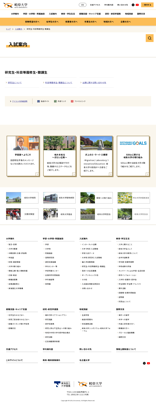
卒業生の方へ (90, 21)
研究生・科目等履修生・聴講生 (93, 266)
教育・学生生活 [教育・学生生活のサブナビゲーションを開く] (68, 13)
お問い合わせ (87, 288)
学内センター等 (51, 266)
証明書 (121, 297)
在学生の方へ (52, 21)
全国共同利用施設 (52, 275)
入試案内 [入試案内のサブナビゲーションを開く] (53, 13)
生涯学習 (85, 315)
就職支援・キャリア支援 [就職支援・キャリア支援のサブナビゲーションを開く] (90, 13)
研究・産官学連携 (50, 309)
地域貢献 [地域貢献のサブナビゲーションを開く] (129, 13)
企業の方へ (126, 21)
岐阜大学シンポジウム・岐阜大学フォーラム (96, 329)
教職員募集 (13, 279)
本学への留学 (124, 319)
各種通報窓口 (14, 284)
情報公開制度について (126, 349)
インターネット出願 (89, 244)
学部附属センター (52, 271)
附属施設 (48, 253)
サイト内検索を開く (150, 38)
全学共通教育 (124, 257)
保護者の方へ (71, 21)
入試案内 (18, 29)
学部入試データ (88, 253)
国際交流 (120, 309)
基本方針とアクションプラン (56, 315)
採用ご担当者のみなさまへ (19, 319)
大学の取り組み (15, 266)
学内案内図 (108, 5)
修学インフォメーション (127, 275)
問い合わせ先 (122, 5)
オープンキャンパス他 (90, 275)
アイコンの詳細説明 (19, 101)
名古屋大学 (84, 360)
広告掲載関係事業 (52, 341)
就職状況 (12, 328)
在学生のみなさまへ (16, 315)
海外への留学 (124, 315)
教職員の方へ (124, 328)
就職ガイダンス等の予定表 (19, 324)
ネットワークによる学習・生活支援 (132, 271)
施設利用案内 (87, 319)
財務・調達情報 (14, 262)
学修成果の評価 (125, 266)
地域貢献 (83, 309)
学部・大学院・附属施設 (53, 238)
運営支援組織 (50, 262)
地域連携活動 (87, 324)
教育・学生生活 (123, 238)
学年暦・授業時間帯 (126, 262)
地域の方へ (109, 21)
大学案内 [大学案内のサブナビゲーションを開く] (15, 13)
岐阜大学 (15, 5)
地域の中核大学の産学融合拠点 (57, 332)
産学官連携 (49, 324)
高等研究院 (49, 257)
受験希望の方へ (32, 21)
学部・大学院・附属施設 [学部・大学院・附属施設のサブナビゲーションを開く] (34, 13)
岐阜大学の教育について (128, 253)
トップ (8, 29)
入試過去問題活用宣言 (91, 284)
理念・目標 (13, 244)
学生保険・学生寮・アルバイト (130, 284)
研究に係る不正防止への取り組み (58, 328)
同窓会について (125, 301)
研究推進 (48, 319)
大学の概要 (13, 249)
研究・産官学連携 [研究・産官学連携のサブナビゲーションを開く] (113, 13)
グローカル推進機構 (126, 332)
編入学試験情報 (88, 262)
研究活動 (48, 337)
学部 (47, 244)
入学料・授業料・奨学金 (128, 279)
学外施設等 (49, 279)
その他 (84, 279)
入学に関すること (125, 244)
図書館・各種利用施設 (127, 292)
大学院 (48, 249)
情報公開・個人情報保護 (18, 271)
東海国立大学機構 (16, 288)
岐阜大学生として (125, 249)
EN (82, 5)
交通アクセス (95, 5)
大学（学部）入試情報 (90, 249)
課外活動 (122, 288)
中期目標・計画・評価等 (18, 253)
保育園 (48, 284)
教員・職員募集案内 (51, 360)
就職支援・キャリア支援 (16, 309)
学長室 (11, 257)
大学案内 (10, 238)
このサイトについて (14, 360)
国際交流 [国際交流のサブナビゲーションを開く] (141, 13)
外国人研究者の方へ (127, 324)
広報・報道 (13, 275)
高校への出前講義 (89, 271)
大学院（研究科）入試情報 (92, 257)
